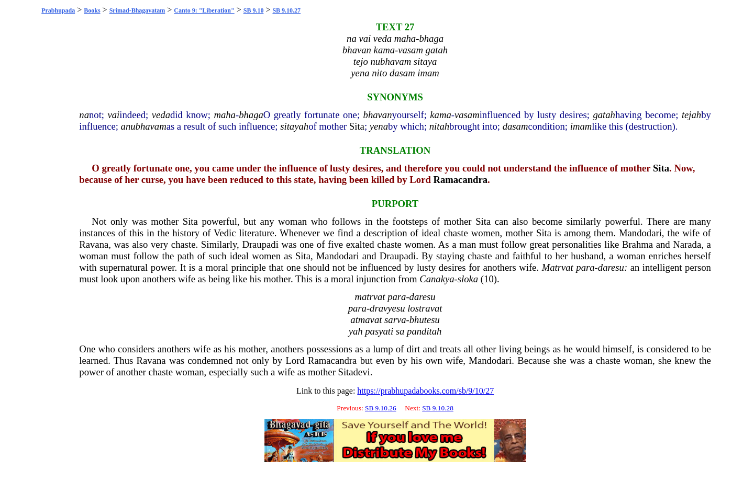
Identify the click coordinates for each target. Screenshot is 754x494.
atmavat (366, 319)
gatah (604, 114)
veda (161, 114)
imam (581, 126)
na (84, 114)
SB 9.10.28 (437, 408)
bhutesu (424, 319)
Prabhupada (58, 10)
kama (440, 114)
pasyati (379, 331)
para (585, 267)
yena (379, 126)
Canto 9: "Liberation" (204, 10)
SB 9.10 (253, 10)
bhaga (251, 114)
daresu (611, 267)
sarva (395, 319)
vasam (467, 114)
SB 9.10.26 (380, 408)
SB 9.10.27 (286, 10)
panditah (424, 331)
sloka (468, 278)
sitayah (294, 126)
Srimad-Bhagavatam (137, 10)
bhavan (377, 114)
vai (114, 114)
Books (92, 10)
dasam (515, 126)
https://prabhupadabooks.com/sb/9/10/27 (425, 390)
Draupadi (260, 244)
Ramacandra (460, 179)
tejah (691, 114)
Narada (687, 244)
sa (400, 331)
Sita (356, 126)
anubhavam (144, 126)
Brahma (637, 244)
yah (356, 331)
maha (224, 114)
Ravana (93, 244)
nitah (439, 126)
